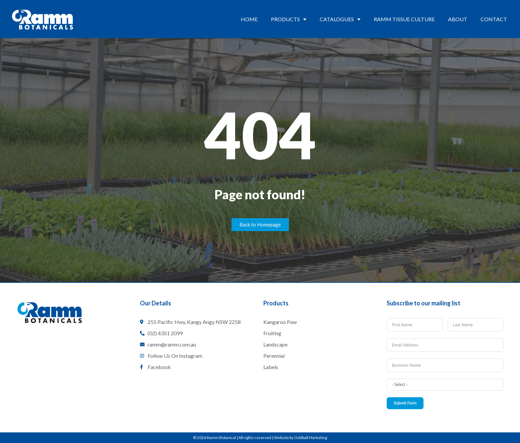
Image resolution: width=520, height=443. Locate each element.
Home (249, 19)
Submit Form (405, 403)
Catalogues (340, 19)
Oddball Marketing (310, 437)
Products (288, 19)
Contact (494, 19)
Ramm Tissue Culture (404, 19)
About (457, 19)
